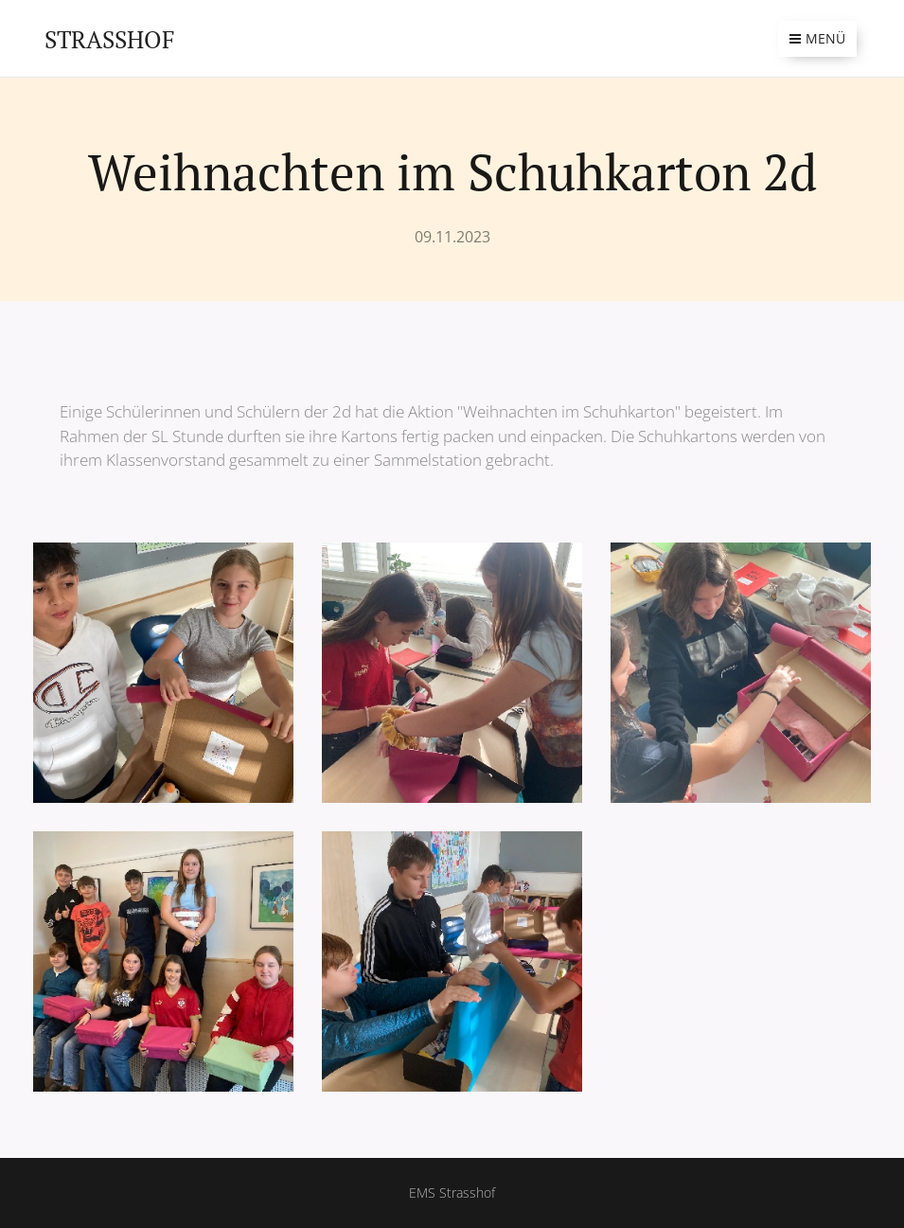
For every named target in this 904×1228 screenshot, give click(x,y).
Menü (817, 38)
